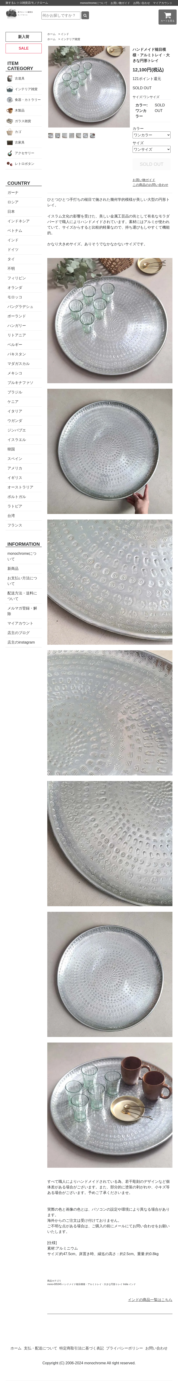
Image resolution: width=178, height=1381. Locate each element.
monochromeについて (94, 3)
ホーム (51, 34)
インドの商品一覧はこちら (150, 1300)
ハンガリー (16, 326)
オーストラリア (20, 487)
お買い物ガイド (120, 3)
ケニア (13, 402)
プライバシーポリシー (124, 1348)
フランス (14, 525)
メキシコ (14, 373)
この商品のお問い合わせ (150, 185)
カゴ (18, 132)
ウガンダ (14, 421)
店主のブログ (18, 633)
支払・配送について (40, 1348)
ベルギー (14, 345)
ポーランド (16, 316)
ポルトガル (16, 497)
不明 (11, 269)
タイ (11, 259)
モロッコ (14, 297)
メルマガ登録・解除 (22, 611)
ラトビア (14, 506)
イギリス (14, 478)
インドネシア (18, 221)
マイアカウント (162, 3)
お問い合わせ (141, 3)
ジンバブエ (16, 430)
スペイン (14, 459)
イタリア (14, 411)
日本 (11, 212)
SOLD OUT (151, 164)
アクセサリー (24, 153)
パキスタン (16, 354)
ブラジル (14, 392)
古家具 (20, 142)
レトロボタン (24, 164)
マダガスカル (18, 364)
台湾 (11, 516)
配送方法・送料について (22, 596)
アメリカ (14, 468)
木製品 (20, 110)
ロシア (13, 202)
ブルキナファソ (20, 383)
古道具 (20, 78)
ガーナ (13, 193)
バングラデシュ (20, 307)
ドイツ (13, 250)
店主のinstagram (21, 642)
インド (65, 34)
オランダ (14, 288)
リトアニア (16, 335)
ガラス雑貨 (23, 121)
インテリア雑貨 (70, 39)
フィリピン (16, 278)
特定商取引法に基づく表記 (81, 1348)
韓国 (11, 449)
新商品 (13, 569)
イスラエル (16, 440)
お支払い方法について (22, 581)
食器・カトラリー (28, 100)
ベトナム (14, 231)
